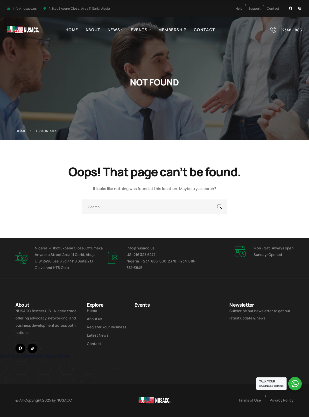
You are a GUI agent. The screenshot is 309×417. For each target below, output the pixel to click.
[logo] (23, 29)
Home (21, 131)
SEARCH (219, 206)
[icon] (290, 8)
